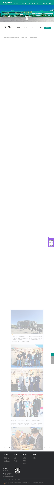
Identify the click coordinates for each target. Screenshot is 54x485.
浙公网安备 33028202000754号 (10, 483)
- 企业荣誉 (24, 461)
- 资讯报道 (24, 463)
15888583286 (7, 470)
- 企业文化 (24, 460)
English (38, 0)
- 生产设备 (15, 461)
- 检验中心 (15, 460)
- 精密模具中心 (6, 457)
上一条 (7, 447)
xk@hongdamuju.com (8, 473)
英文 (12, 479)
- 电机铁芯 (5, 463)
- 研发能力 (15, 458)
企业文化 (32, 27)
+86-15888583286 (8, 471)
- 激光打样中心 (6, 458)
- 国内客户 (34, 457)
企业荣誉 (40, 27)
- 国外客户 (34, 458)
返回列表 (27, 447)
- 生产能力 (15, 457)
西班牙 (49, 0)
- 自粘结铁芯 (6, 460)
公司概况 (18, 27)
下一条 (47, 447)
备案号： (34, 482)
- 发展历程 (24, 458)
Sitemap (29, 482)
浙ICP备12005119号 (39, 482)
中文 (33, 0)
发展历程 (25, 27)
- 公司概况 (24, 457)
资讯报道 (47, 27)
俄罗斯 (44, 0)
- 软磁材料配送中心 (7, 461)
